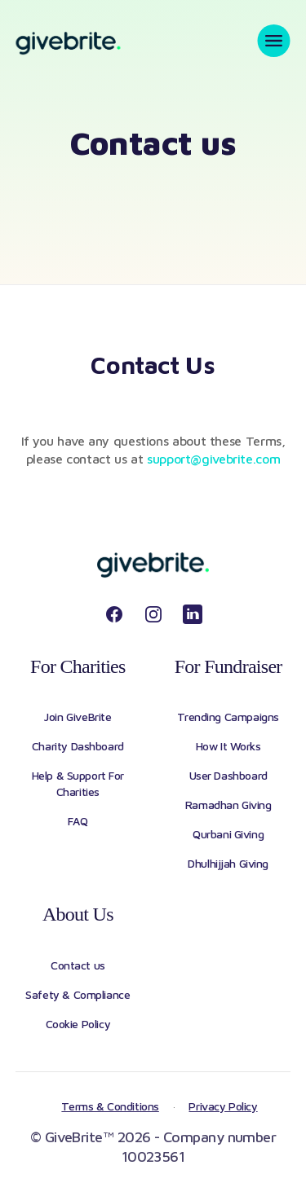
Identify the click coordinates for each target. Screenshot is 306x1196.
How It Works (228, 746)
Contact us (78, 965)
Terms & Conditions (109, 1106)
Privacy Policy (222, 1106)
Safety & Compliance (77, 994)
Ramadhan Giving (228, 804)
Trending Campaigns (227, 716)
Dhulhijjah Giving (228, 863)
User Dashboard (228, 775)
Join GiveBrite (77, 716)
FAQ (77, 821)
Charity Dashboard (78, 746)
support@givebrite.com (213, 458)
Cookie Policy (78, 1024)
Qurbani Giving (228, 834)
